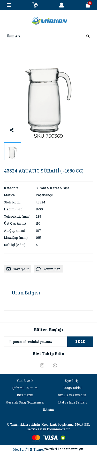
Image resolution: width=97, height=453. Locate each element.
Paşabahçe (44, 195)
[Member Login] (61, 5)
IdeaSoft (20, 449)
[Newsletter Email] (48, 341)
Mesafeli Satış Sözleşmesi (24, 402)
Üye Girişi (72, 380)
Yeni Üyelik (25, 380)
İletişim (48, 409)
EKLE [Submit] (80, 341)
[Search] (48, 36)
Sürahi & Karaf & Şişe (53, 188)
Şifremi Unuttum (25, 388)
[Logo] (49, 20)
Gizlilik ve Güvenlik (72, 395)
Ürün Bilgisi (26, 293)
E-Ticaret (37, 449)
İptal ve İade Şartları (72, 402)
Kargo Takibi (72, 388)
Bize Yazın (25, 395)
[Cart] (88, 5)
